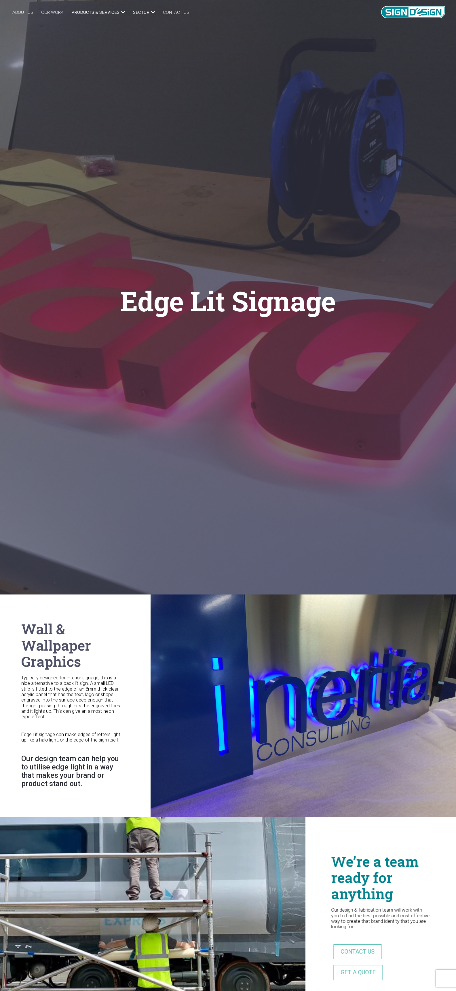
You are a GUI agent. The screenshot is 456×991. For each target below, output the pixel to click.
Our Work (52, 12)
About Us (22, 12)
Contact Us (176, 12)
